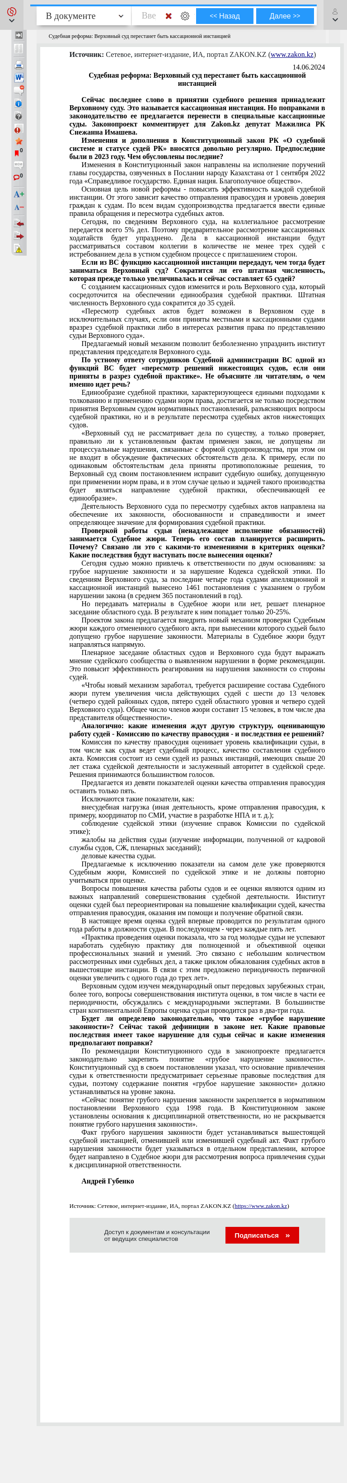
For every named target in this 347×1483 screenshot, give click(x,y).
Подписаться (262, 1235)
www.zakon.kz (292, 54)
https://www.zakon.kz (260, 1205)
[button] (11, 15)
